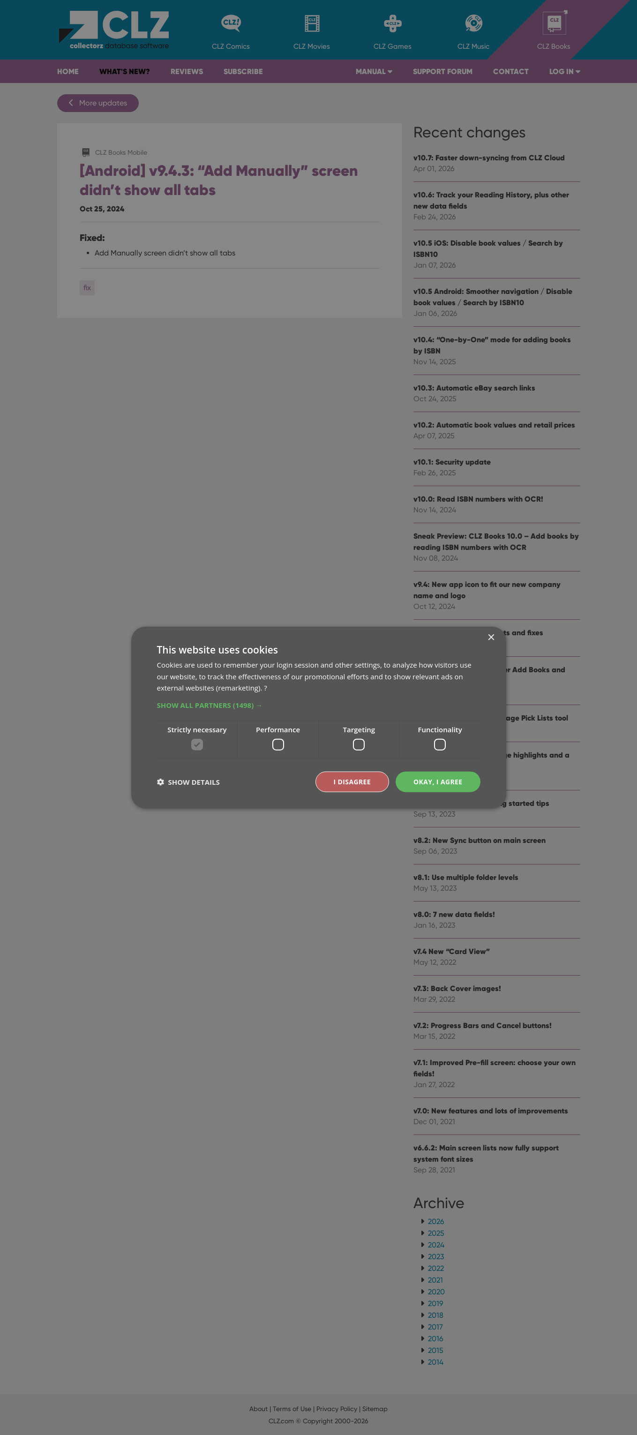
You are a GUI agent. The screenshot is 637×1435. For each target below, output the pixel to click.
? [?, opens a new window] (265, 687)
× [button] (491, 637)
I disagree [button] (352, 781)
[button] (318, 705)
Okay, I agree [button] (438, 781)
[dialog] (318, 717)
